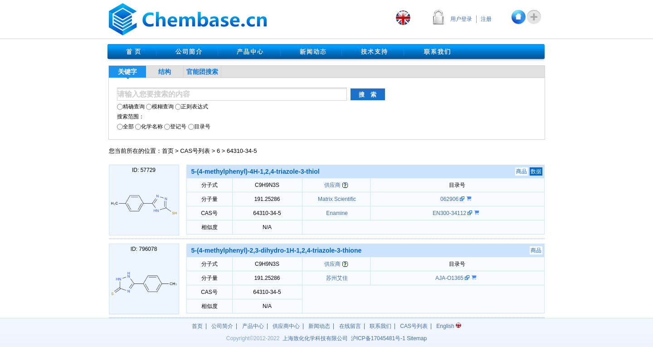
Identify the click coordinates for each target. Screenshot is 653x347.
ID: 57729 (144, 170)
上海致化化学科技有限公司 (315, 338)
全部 (125, 126)
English (448, 326)
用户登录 (461, 19)
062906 (450, 199)
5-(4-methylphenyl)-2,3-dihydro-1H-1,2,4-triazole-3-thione (276, 250)
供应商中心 (286, 326)
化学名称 (149, 126)
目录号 (199, 126)
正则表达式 (191, 106)
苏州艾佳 (336, 278)
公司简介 (222, 326)
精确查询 (131, 106)
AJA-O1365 (450, 278)
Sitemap (417, 338)
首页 (168, 150)
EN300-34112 (450, 213)
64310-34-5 (242, 150)
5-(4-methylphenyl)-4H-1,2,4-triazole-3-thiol (255, 171)
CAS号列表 (195, 150)
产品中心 (253, 326)
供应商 (332, 185)
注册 (486, 19)
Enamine (336, 213)
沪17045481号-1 (378, 338)
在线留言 (350, 326)
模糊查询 (160, 106)
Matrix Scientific (336, 199)
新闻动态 (319, 326)
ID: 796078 (144, 249)
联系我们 (380, 326)
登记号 (175, 126)
